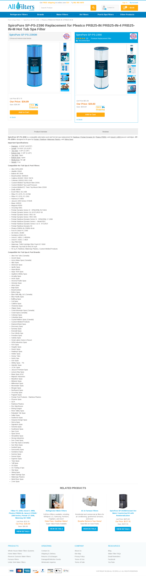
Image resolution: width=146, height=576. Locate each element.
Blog (109, 551)
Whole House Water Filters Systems (21, 551)
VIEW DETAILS (23, 531)
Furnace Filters (13, 559)
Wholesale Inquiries (48, 562)
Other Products (127, 15)
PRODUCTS (13, 546)
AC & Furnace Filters (89, 511)
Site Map (78, 554)
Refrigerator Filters (19, 15)
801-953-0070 (78, 3)
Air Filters (84, 15)
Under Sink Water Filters (17, 562)
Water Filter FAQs (114, 554)
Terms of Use (79, 559)
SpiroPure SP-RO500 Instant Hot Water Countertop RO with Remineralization (123, 513)
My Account (134, 3)
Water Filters (62, 15)
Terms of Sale (80, 562)
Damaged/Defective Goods (51, 559)
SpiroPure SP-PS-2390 (31, 20)
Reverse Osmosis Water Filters (19, 556)
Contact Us (45, 551)
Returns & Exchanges (49, 556)
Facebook (111, 559)
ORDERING (46, 546)
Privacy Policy (80, 556)
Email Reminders (114, 556)
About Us (78, 551)
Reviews (106, 132)
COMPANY (79, 546)
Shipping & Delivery (48, 554)
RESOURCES (114, 546)
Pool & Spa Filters (106, 15)
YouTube (111, 562)
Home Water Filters (15, 554)
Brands (40, 15)
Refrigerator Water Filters (56, 511)
